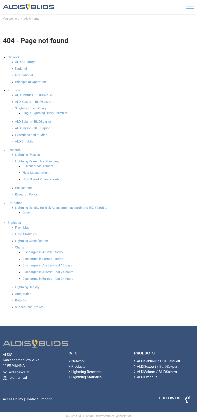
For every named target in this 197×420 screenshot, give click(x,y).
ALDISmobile (147, 377)
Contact (32, 399)
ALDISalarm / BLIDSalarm (157, 372)
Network (78, 361)
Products (78, 366)
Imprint (46, 399)
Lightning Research (86, 372)
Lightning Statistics (86, 377)
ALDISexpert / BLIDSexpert (157, 366)
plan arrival (15, 377)
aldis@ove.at (16, 372)
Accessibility (13, 399)
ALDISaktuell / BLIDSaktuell (158, 361)
